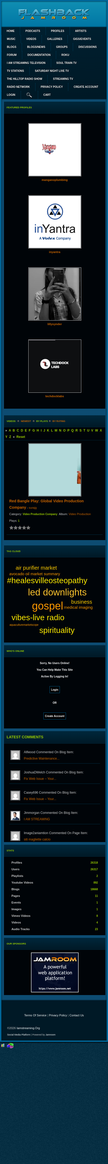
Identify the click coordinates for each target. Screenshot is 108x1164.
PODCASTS (32, 31)
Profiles (57, 31)
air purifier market (36, 568)
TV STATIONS (15, 70)
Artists (81, 31)
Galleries (54, 39)
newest (26, 421)
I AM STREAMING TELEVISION (26, 62)
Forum (12, 54)
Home (11, 31)
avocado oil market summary (34, 573)
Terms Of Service (35, 1015)
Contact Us (76, 1015)
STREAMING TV (63, 78)
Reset (20, 437)
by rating (58, 421)
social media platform (18, 1034)
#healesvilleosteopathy (47, 580)
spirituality (56, 630)
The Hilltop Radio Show (24, 78)
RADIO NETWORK (18, 86)
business (81, 602)
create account (86, 86)
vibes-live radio (37, 617)
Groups (62, 46)
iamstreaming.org (28, 1028)
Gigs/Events (82, 39)
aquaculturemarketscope (24, 624)
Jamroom (51, 1034)
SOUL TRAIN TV (66, 62)
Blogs (11, 46)
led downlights (57, 592)
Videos (31, 39)
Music (11, 39)
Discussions (87, 46)
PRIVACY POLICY (52, 86)
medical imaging (78, 607)
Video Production (80, 514)
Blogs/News (36, 46)
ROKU (65, 54)
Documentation (39, 54)
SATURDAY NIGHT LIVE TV (52, 70)
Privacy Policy (58, 1015)
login (11, 94)
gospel (47, 606)
